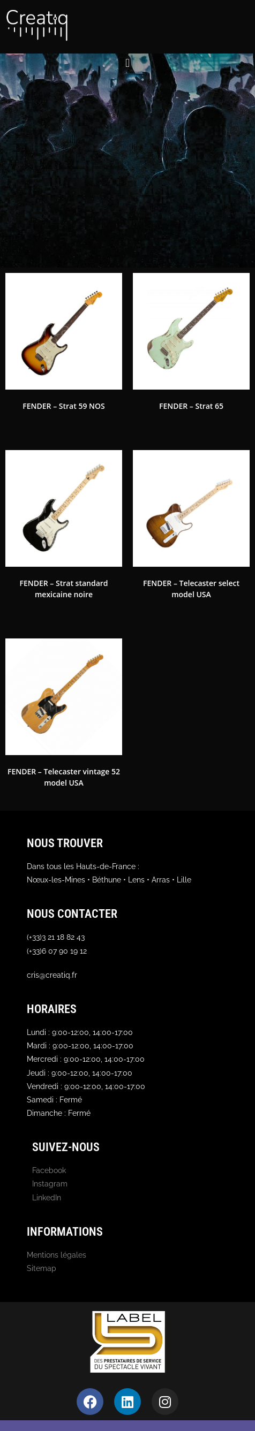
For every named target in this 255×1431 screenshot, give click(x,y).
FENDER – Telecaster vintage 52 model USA (64, 777)
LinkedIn (46, 1197)
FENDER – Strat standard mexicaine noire (63, 588)
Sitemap (41, 1268)
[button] (127, 63)
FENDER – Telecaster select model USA (191, 588)
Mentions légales (56, 1255)
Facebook (49, 1170)
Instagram (50, 1183)
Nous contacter (72, 913)
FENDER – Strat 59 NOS (63, 406)
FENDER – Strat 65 (191, 406)
